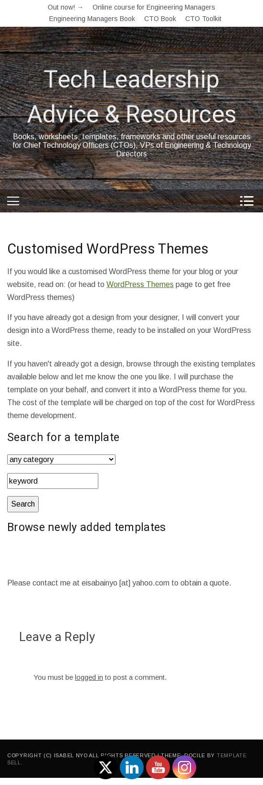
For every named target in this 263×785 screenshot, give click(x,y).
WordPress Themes (140, 284)
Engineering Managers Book (92, 18)
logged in (89, 677)
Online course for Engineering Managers (154, 7)
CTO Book (160, 18)
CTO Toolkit (203, 18)
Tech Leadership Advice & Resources (131, 98)
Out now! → (66, 7)
